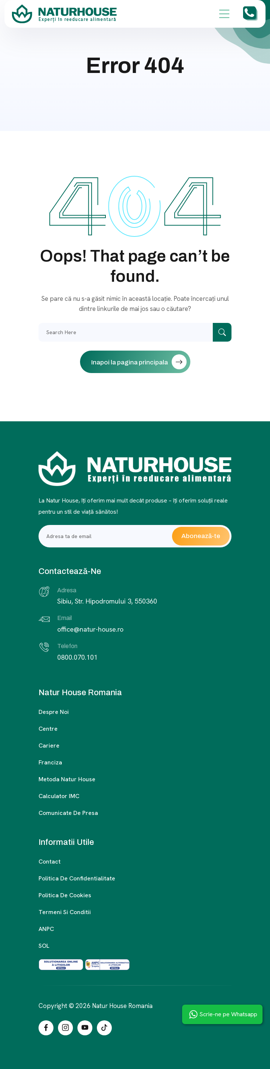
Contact (50, 861)
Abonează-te (200, 536)
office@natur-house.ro (90, 629)
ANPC (46, 929)
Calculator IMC (59, 796)
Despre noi (54, 712)
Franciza (50, 762)
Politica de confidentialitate (77, 878)
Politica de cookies (65, 895)
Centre (48, 729)
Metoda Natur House (67, 779)
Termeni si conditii (65, 912)
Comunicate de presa (68, 813)
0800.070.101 (77, 657)
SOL (44, 946)
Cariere (49, 745)
